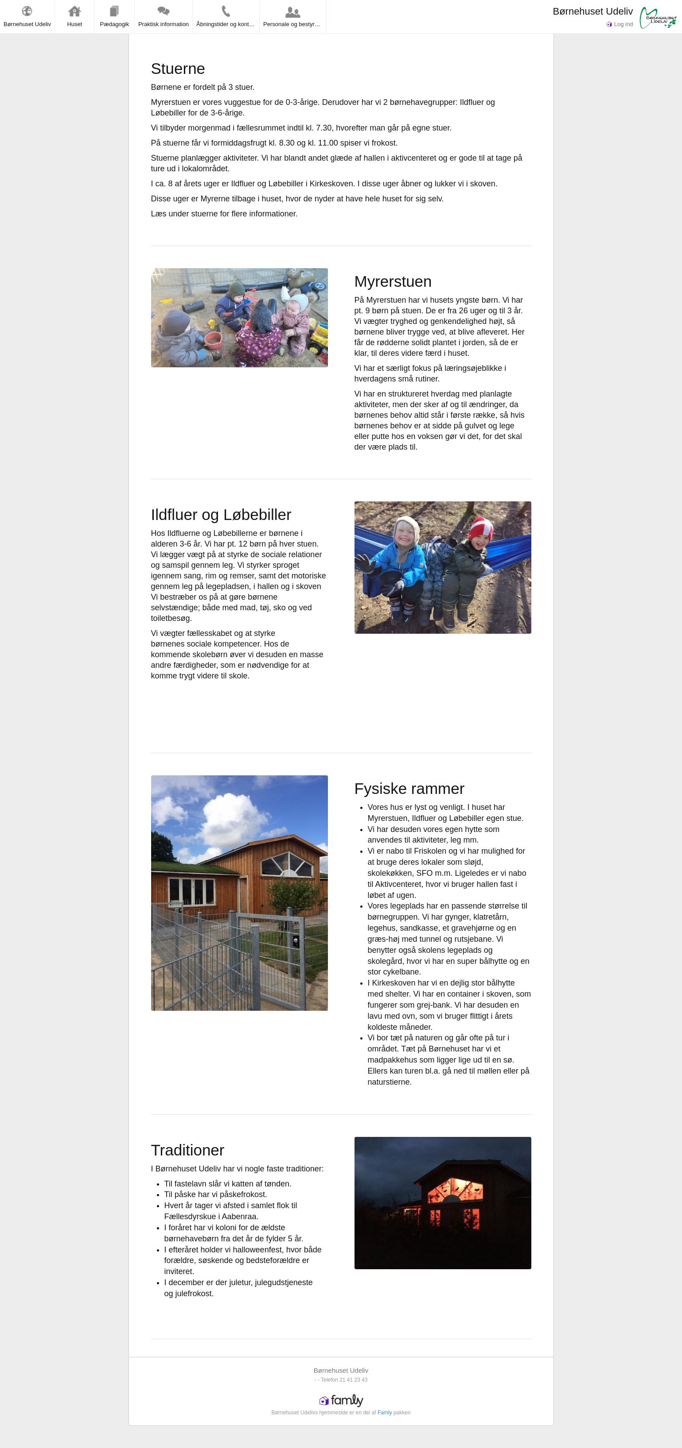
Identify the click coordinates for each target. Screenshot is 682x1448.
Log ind (619, 24)
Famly (385, 1412)
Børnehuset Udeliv (593, 11)
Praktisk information (163, 15)
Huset (74, 15)
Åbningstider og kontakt (226, 15)
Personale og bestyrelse (294, 15)
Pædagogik (114, 15)
